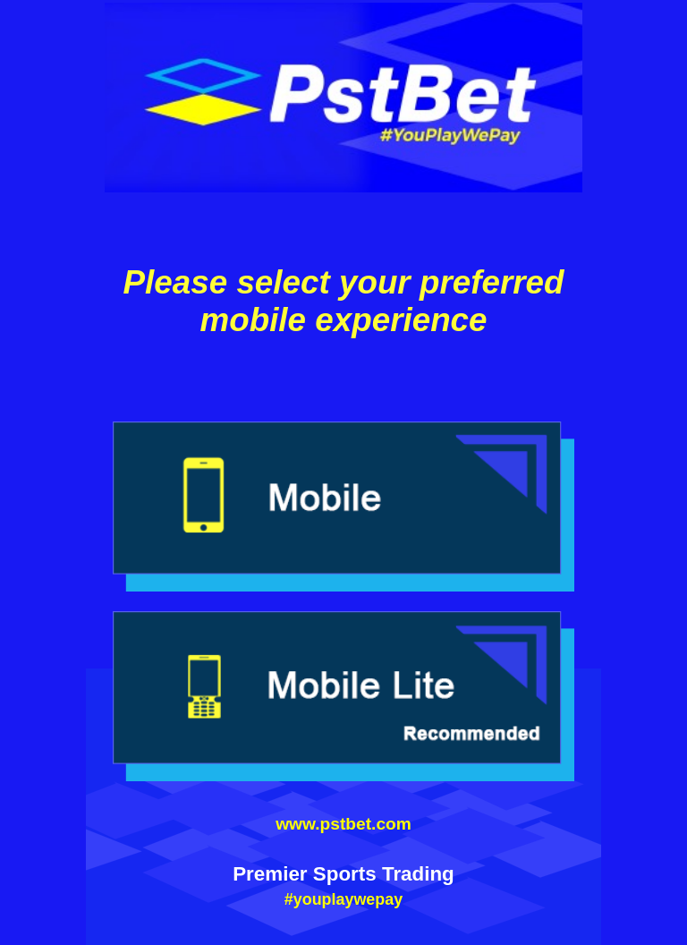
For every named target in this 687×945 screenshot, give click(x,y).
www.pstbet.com (343, 823)
